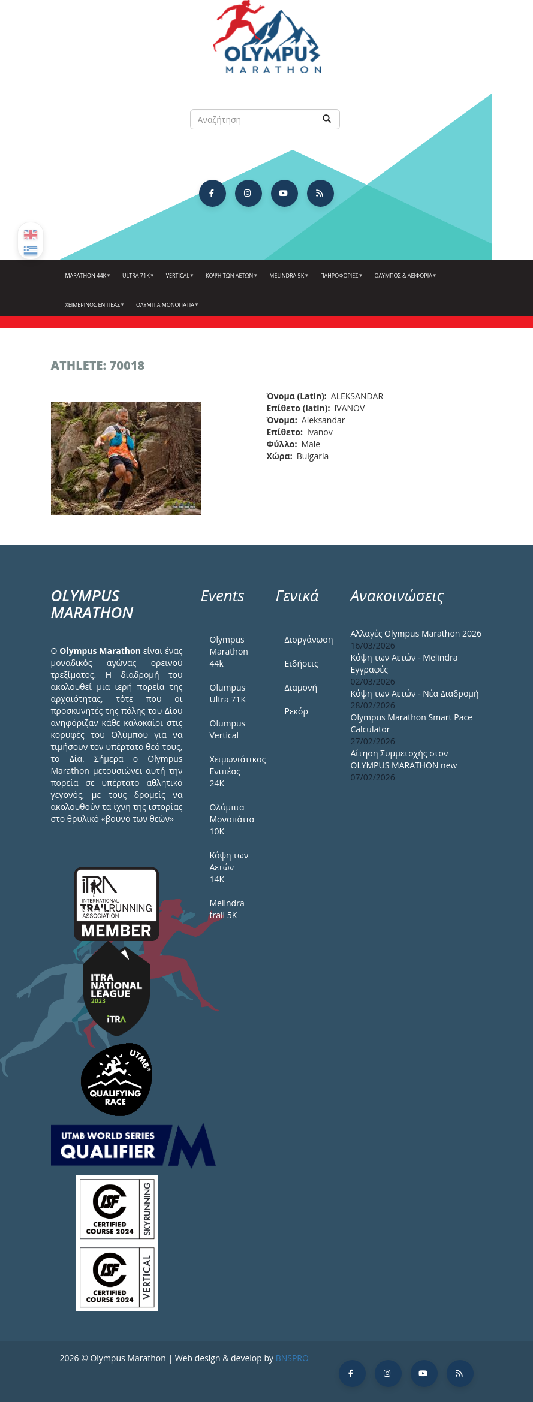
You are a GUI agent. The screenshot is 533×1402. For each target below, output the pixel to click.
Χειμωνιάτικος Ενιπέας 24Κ (234, 771)
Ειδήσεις (301, 663)
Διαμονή (301, 687)
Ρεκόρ (296, 711)
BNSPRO (292, 1358)
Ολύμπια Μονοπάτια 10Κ (232, 819)
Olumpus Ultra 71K (228, 693)
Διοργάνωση (309, 639)
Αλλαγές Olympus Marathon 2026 (416, 633)
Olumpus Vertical (228, 729)
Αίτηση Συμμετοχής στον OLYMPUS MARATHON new (404, 759)
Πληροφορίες (340, 280)
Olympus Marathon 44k (229, 651)
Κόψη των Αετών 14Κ (229, 867)
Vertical (179, 280)
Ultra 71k (137, 280)
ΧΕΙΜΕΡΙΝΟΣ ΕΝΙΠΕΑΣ (94, 309)
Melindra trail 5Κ (227, 909)
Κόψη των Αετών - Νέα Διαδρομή (415, 693)
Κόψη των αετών (230, 280)
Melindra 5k (287, 280)
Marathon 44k (87, 280)
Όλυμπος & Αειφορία (404, 280)
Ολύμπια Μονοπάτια (166, 309)
